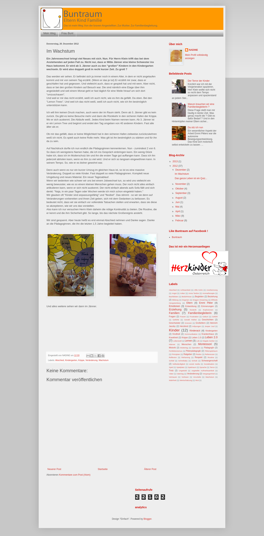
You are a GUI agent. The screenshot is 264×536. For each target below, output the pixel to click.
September (181, 193)
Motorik (172, 347)
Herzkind (184, 326)
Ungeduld (183, 371)
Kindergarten (71, 360)
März (178, 215)
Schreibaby (183, 361)
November (181, 184)
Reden (198, 354)
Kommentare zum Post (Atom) (74, 474)
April (178, 211)
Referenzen (210, 354)
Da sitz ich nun (195, 127)
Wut (197, 380)
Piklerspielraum (211, 351)
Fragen (172, 316)
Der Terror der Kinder (199, 80)
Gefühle (176, 320)
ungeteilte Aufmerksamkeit (202, 371)
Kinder (174, 330)
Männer (172, 344)
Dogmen (185, 300)
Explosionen (208, 310)
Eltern (189, 303)
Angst (174, 293)
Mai (177, 206)
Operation (196, 348)
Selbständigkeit (178, 364)
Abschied (59, 360)
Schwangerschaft (209, 360)
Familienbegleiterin (200, 313)
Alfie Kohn (198, 290)
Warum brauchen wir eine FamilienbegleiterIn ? (201, 105)
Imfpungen (196, 326)
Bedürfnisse (187, 296)
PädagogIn (209, 347)
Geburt (205, 316)
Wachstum (104, 360)
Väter (171, 374)
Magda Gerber (209, 341)
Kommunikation (191, 334)
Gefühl (215, 316)
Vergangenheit (209, 374)
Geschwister (174, 323)
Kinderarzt (195, 330)
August (179, 197)
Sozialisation (209, 364)
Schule (194, 361)
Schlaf (171, 361)
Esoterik (193, 310)
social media (194, 364)
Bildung (175, 300)
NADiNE (193, 50)
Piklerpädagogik (193, 351)
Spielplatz (180, 367)
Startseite (103, 469)
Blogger (147, 519)
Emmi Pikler (206, 303)
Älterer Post (150, 469)
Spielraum (192, 367)
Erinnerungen (207, 306)
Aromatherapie (208, 293)
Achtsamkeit (185, 290)
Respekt (199, 357)
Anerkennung (212, 290)
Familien (174, 313)
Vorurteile (197, 377)
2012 (175, 166)
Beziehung (213, 296)
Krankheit (173, 337)
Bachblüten (173, 296)
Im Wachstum (182, 174)
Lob (197, 341)
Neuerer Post (54, 469)
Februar (179, 220)
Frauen (183, 316)
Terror (212, 367)
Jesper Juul (209, 326)
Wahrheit (172, 380)
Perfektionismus (175, 351)
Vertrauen (173, 377)
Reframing (185, 357)
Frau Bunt (67, 33)
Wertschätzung (186, 380)
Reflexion (173, 357)
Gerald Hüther (190, 320)
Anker (182, 293)
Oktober (179, 188)
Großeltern (201, 323)
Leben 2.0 (211, 337)
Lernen (188, 340)
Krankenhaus (208, 334)
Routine (211, 357)
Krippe (81, 360)
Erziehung (175, 309)
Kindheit (176, 334)
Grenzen (188, 323)
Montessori (205, 344)
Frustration (194, 316)
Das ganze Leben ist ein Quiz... (191, 178)
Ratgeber (188, 354)
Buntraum (177, 237)
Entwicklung (191, 306)
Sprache (203, 367)
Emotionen (174, 306)
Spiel (171, 367)
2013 (175, 161)
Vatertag (180, 374)
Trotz (171, 370)
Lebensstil (177, 341)
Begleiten (199, 296)
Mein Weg (49, 33)
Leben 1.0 (196, 337)
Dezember (181, 169)
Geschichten (207, 319)
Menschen (186, 344)
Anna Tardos (193, 293)
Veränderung (92, 360)
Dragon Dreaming (200, 300)
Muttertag (184, 348)
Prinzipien (176, 354)
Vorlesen (185, 377)
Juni (177, 202)
